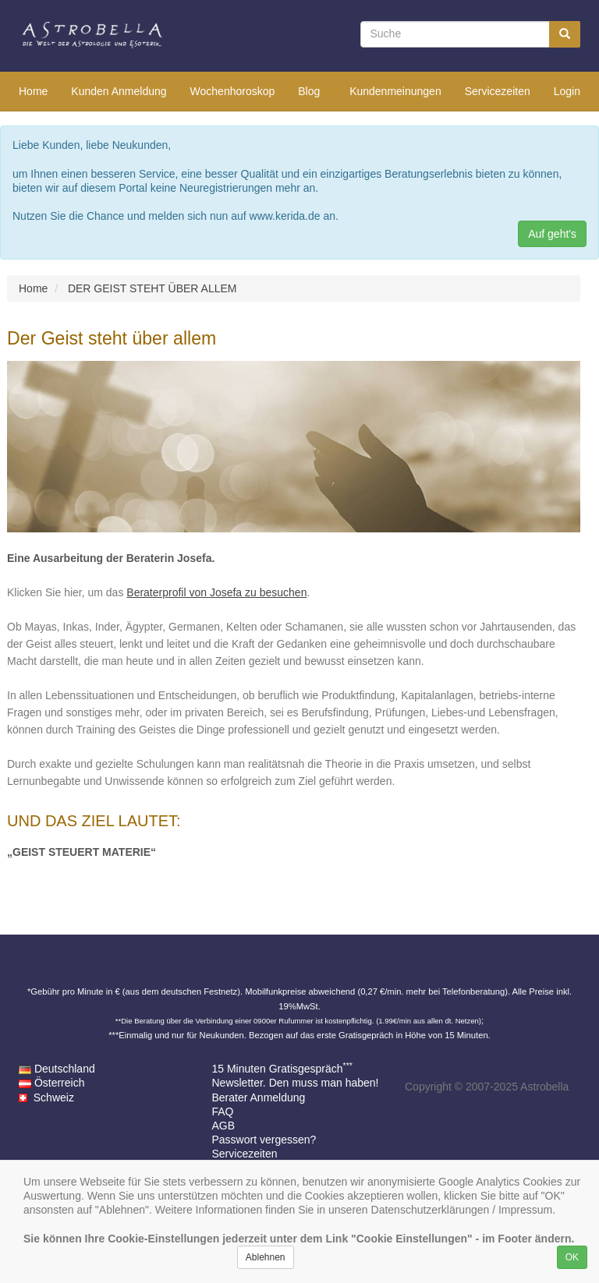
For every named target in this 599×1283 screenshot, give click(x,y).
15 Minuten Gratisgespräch (282, 1068)
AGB (224, 1125)
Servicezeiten (497, 91)
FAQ (223, 1111)
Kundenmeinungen (395, 91)
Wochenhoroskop (232, 91)
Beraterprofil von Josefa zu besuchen (216, 592)
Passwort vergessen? (264, 1139)
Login (567, 91)
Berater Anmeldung (259, 1097)
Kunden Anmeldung (118, 91)
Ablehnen (265, 1257)
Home (33, 91)
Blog (309, 91)
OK (572, 1257)
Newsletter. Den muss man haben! (295, 1082)
